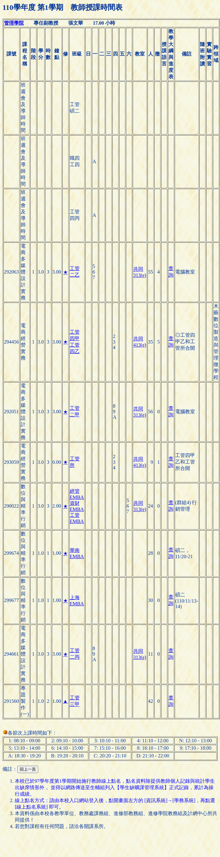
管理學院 (14, 23)
